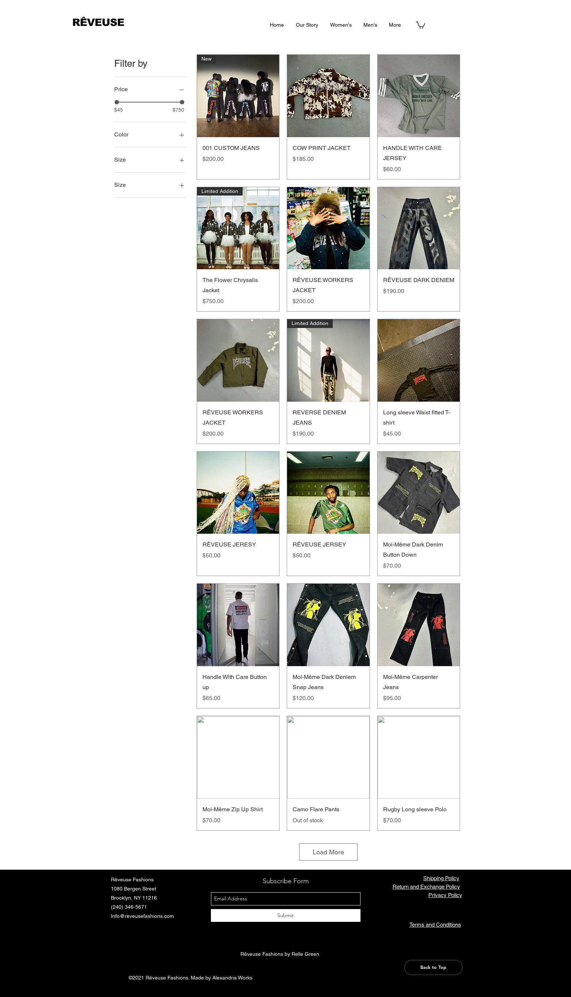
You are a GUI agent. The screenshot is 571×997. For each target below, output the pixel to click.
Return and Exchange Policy (426, 887)
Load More (328, 852)
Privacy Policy (445, 895)
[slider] (116, 102)
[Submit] (285, 915)
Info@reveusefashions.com (142, 916)
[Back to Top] (433, 967)
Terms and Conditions (435, 924)
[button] (420, 24)
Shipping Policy (441, 878)
